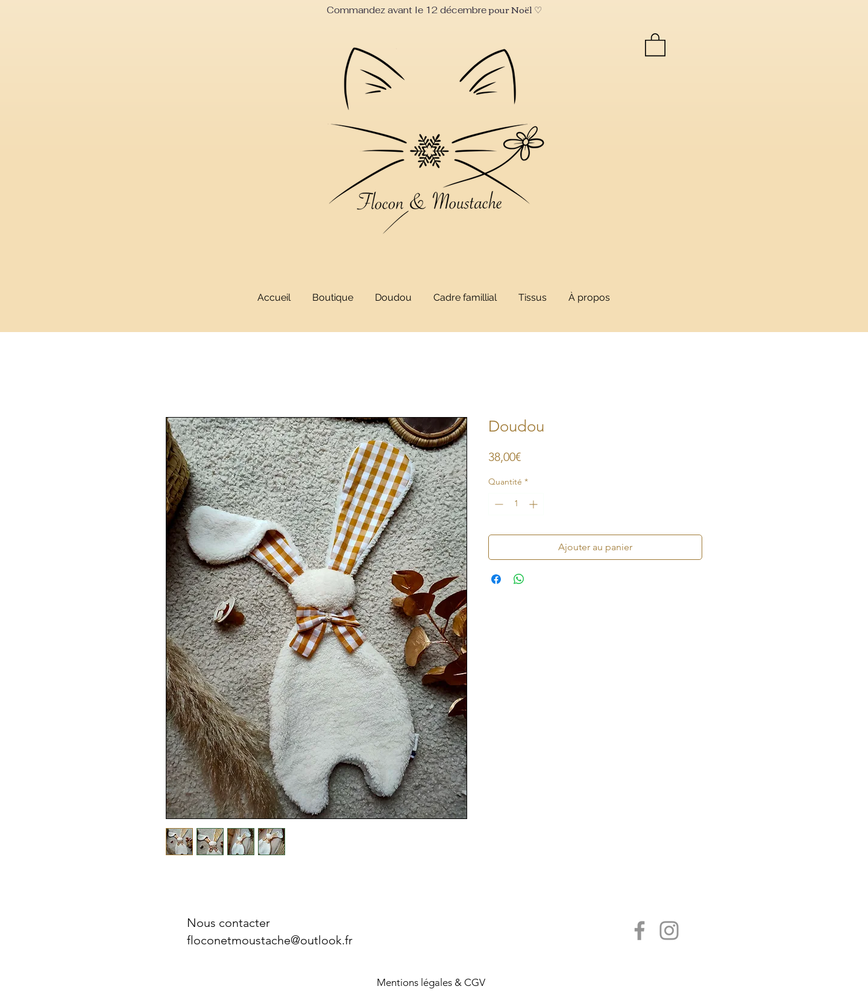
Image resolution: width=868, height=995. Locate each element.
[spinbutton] (516, 504)
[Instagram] (669, 930)
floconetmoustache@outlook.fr (270, 940)
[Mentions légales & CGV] (431, 983)
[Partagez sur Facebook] (496, 579)
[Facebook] (639, 930)
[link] (655, 44)
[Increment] (534, 504)
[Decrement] (497, 504)
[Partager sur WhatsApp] (519, 579)
